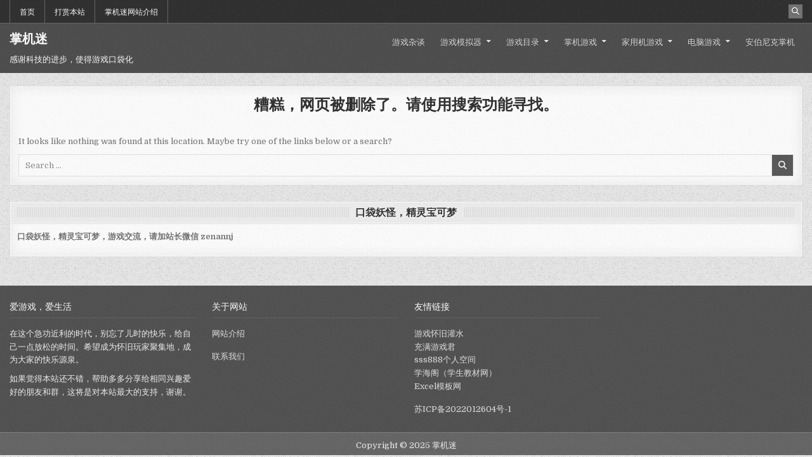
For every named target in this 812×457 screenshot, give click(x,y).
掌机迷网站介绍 (131, 11)
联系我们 (228, 356)
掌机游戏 (580, 41)
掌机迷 (29, 39)
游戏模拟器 (460, 41)
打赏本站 (70, 11)
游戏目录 (522, 41)
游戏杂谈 (408, 41)
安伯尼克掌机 (770, 41)
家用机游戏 (642, 41)
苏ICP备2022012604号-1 (462, 409)
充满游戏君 (434, 347)
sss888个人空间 (445, 359)
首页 (27, 11)
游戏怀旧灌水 (439, 333)
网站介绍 (228, 333)
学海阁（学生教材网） (455, 373)
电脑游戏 (704, 41)
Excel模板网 (437, 386)
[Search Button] (795, 11)
